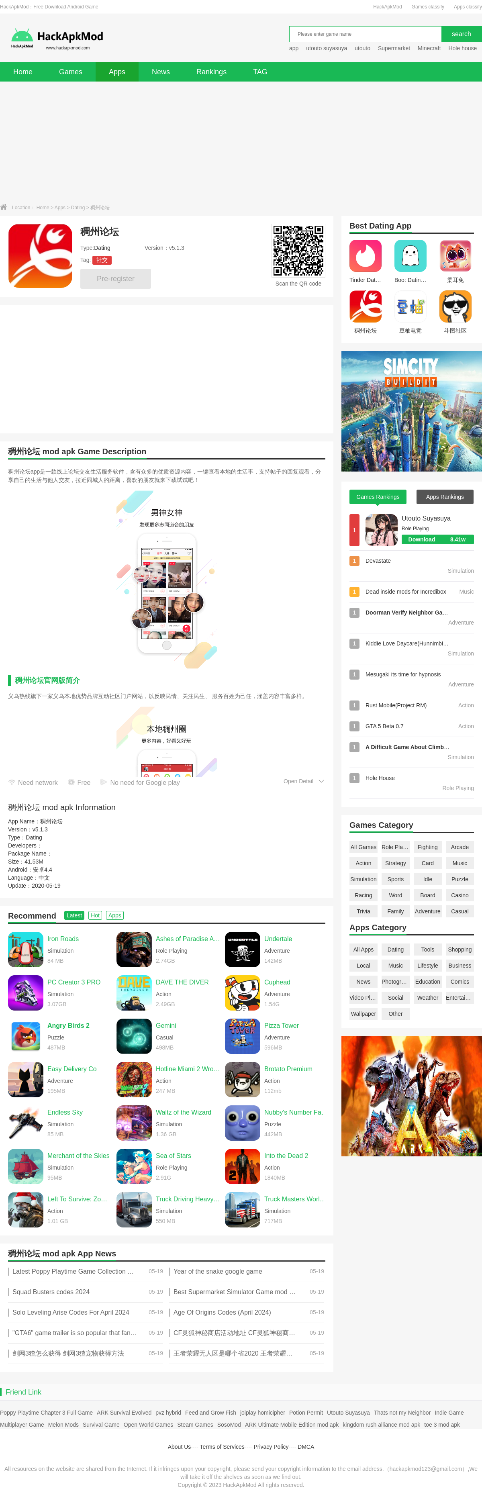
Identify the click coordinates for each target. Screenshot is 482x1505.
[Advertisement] (241, 142)
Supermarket (394, 48)
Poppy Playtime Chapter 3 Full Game (46, 1412)
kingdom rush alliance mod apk (381, 1424)
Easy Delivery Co (72, 1069)
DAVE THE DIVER (182, 982)
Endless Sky (65, 1112)
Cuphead (277, 982)
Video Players (363, 997)
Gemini (166, 1025)
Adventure (428, 911)
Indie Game (449, 1412)
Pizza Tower (281, 1025)
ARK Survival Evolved (124, 1412)
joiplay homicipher (262, 1412)
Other (395, 1014)
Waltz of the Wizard (183, 1112)
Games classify (428, 7)
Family (395, 911)
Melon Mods (63, 1424)
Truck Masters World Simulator (296, 1199)
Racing (363, 895)
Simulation (363, 879)
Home (23, 72)
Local (363, 965)
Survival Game (101, 1424)
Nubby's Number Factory (296, 1112)
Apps (117, 72)
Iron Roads (63, 938)
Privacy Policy (270, 1447)
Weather (428, 997)
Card (428, 863)
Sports (396, 879)
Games (70, 72)
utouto (362, 48)
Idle (428, 879)
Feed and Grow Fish (210, 1412)
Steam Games (195, 1424)
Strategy (395, 863)
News (161, 72)
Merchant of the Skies (78, 1155)
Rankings (211, 72)
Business (460, 965)
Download (441, 539)
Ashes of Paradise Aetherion (188, 938)
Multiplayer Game (22, 1424)
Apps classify (468, 7)
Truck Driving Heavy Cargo (188, 1199)
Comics (460, 981)
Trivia (363, 911)
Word (395, 895)
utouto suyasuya (326, 48)
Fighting (428, 847)
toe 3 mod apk (442, 1424)
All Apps (363, 949)
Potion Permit (306, 1412)
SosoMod (229, 1424)
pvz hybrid (168, 1412)
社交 (102, 260)
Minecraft (429, 48)
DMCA (306, 1447)
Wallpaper (363, 1014)
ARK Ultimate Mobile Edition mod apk (292, 1424)
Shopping (460, 949)
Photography (396, 981)
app (293, 48)
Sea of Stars (173, 1155)
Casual (460, 911)
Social (395, 997)
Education (427, 981)
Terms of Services (222, 1447)
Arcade (460, 847)
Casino (460, 895)
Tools (428, 949)
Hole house (463, 48)
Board (427, 895)
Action (364, 863)
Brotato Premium (288, 1069)
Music (460, 863)
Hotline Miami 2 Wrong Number (188, 1069)
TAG (260, 72)
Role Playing (396, 847)
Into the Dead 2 (286, 1155)
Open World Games (148, 1424)
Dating (78, 207)
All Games (364, 847)
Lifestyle (427, 965)
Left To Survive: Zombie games (79, 1199)
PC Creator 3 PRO (73, 982)
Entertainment (460, 997)
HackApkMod (387, 7)
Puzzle (459, 879)
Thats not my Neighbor (402, 1412)
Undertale (278, 938)
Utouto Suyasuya (426, 518)
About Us (179, 1447)
